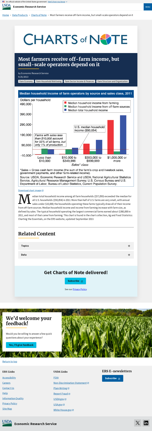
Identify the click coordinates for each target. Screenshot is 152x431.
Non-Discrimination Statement (70, 383)
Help (5, 393)
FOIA (56, 377)
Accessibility (9, 377)
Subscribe (73, 281)
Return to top (9, 361)
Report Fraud (60, 393)
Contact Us (8, 388)
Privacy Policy (80, 289)
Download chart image (29, 190)
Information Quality (13, 398)
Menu (147, 7)
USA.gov (57, 404)
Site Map (7, 408)
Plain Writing (60, 388)
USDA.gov (58, 399)
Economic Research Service (29, 6)
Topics (25, 245)
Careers (6, 383)
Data (24, 254)
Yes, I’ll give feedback (21, 345)
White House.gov (62, 410)
